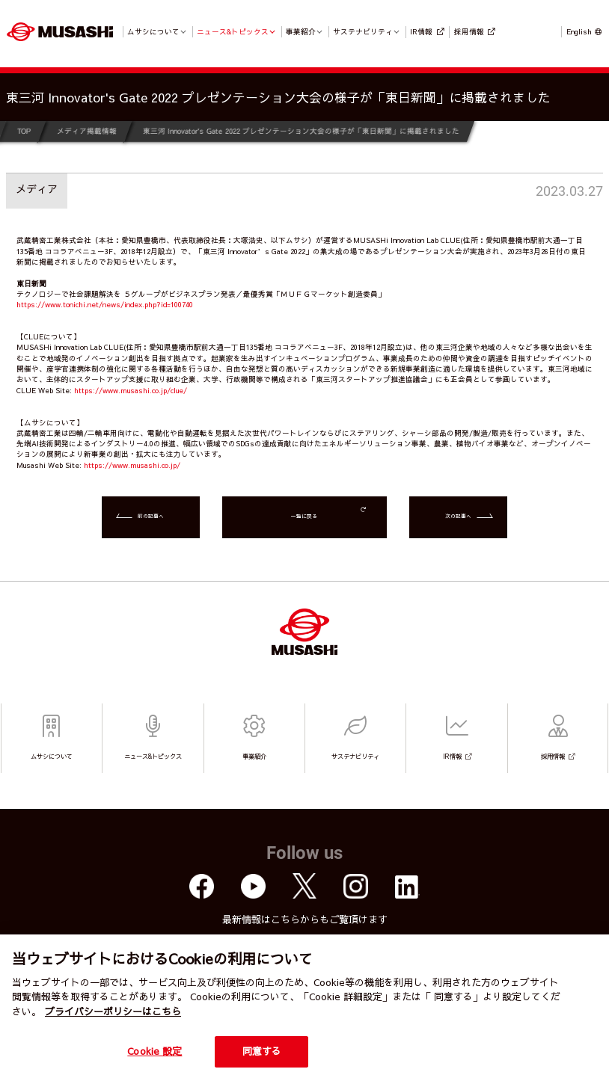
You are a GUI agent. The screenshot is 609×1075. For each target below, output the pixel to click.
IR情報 (421, 31)
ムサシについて (153, 31)
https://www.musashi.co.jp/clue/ (130, 390)
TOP (24, 131)
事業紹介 (301, 31)
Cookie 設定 (154, 1051)
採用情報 (469, 31)
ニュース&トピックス (233, 31)
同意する (262, 1051)
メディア (37, 188)
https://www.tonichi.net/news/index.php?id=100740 (104, 304)
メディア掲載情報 (87, 131)
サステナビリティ (363, 31)
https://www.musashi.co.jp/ (132, 465)
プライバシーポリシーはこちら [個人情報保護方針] (113, 1011)
